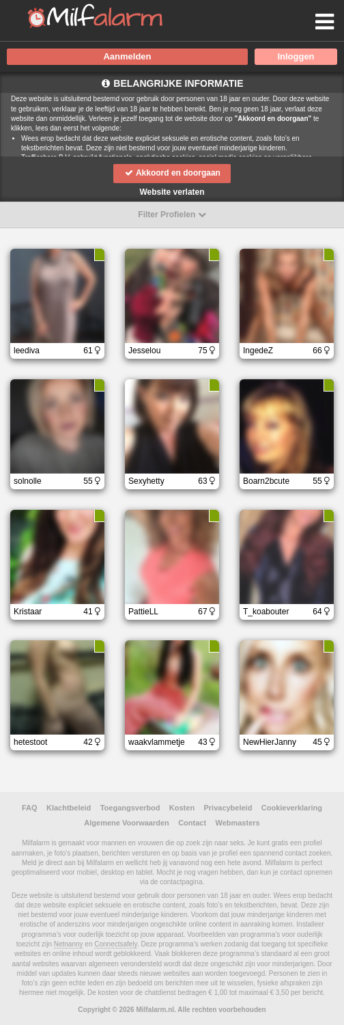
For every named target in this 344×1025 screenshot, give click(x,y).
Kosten (182, 808)
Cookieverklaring (291, 808)
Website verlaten (171, 192)
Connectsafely (115, 944)
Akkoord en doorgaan (172, 173)
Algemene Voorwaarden (126, 823)
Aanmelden (127, 56)
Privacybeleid (227, 808)
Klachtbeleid (68, 808)
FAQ (30, 808)
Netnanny (68, 944)
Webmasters (237, 823)
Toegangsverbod (130, 808)
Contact (192, 823)
